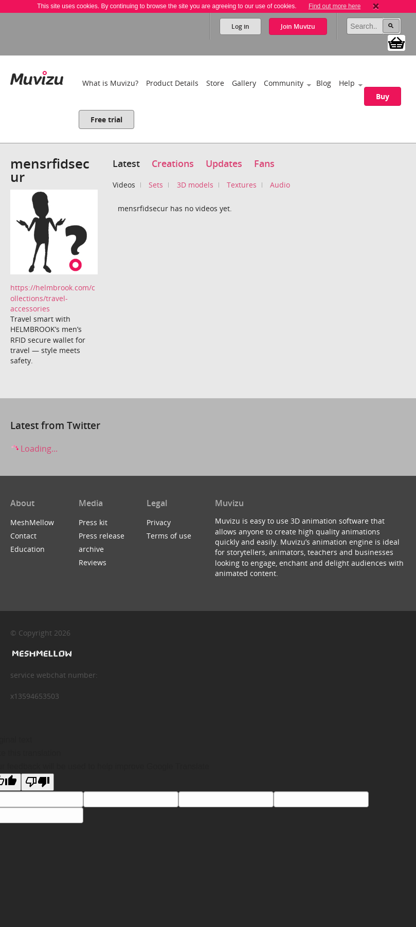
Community (283, 83)
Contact (23, 536)
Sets (156, 185)
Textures (242, 185)
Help (347, 83)
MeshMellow (32, 522)
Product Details (172, 83)
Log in (240, 26)
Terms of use (169, 536)
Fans (264, 163)
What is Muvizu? (110, 83)
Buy (382, 96)
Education (27, 549)
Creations (173, 163)
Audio (280, 185)
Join (298, 26)
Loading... (34, 448)
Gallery (244, 83)
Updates (224, 163)
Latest (126, 163)
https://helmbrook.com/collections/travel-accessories (52, 298)
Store (215, 83)
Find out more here (334, 6)
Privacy (159, 522)
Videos (124, 185)
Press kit (93, 522)
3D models (195, 185)
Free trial (106, 119)
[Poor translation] (37, 782)
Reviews (92, 562)
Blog (323, 83)
